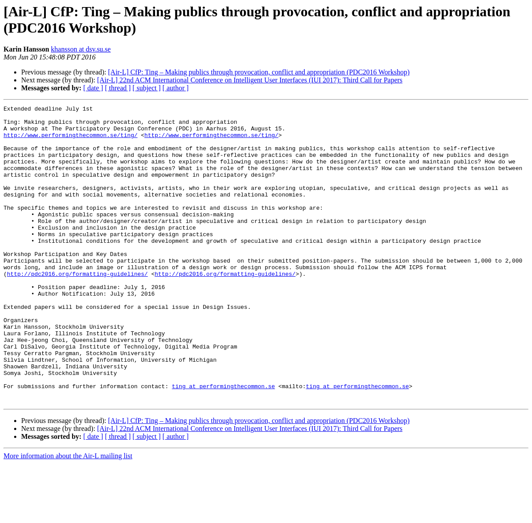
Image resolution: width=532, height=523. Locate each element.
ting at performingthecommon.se (223, 443)
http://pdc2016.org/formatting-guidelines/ (77, 308)
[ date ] (93, 88)
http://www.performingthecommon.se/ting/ (70, 141)
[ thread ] (118, 88)
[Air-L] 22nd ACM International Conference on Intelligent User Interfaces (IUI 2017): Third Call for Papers (249, 80)
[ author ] (176, 88)
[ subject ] (147, 88)
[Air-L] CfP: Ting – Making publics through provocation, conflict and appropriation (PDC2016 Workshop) (259, 72)
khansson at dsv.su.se (81, 49)
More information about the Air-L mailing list (68, 515)
